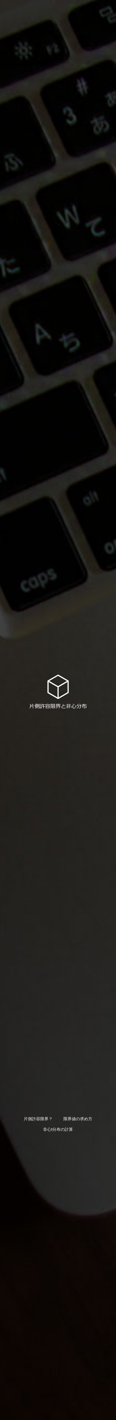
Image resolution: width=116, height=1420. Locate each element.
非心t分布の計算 (58, 1129)
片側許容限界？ (38, 1119)
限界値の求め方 (77, 1119)
